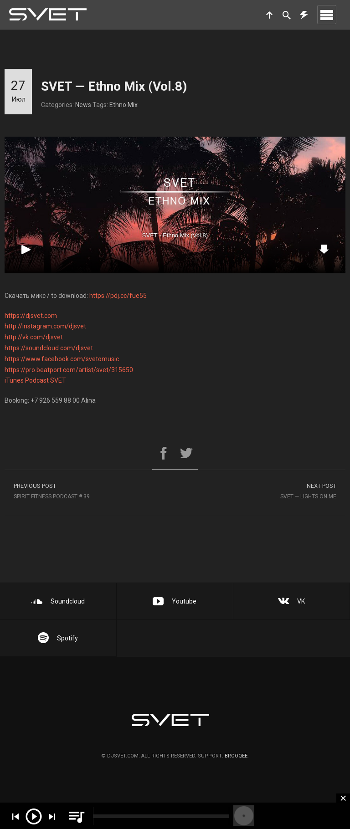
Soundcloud (58, 601)
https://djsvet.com (31, 315)
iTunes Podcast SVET (35, 380)
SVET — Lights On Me (260, 492)
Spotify (58, 638)
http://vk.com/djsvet (34, 337)
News (83, 104)
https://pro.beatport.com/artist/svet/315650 (69, 370)
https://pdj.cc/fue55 (118, 295)
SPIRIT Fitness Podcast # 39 (90, 492)
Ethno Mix (123, 104)
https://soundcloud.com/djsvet (49, 348)
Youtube (174, 601)
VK (291, 601)
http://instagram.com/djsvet (45, 326)
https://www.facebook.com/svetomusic (62, 359)
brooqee (236, 756)
